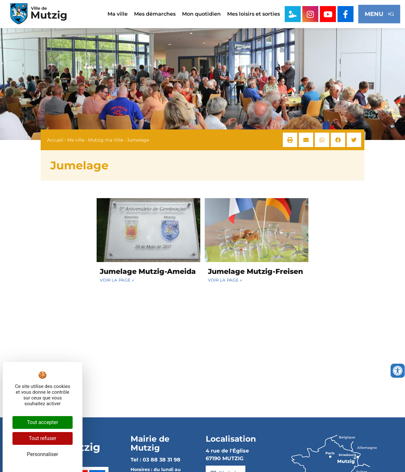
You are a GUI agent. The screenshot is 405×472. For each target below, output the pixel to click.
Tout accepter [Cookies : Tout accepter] (42, 422)
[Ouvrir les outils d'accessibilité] (398, 371)
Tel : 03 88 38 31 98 (155, 460)
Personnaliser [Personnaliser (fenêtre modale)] (42, 454)
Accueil (55, 140)
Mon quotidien (201, 14)
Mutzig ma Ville (105, 140)
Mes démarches (155, 14)
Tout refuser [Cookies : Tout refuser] (42, 438)
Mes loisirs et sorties (253, 14)
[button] (290, 140)
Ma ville (117, 14)
